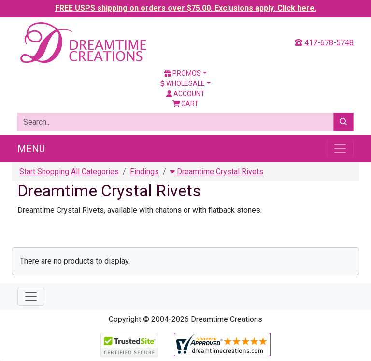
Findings (144, 171)
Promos (182, 73)
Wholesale (182, 83)
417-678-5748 (324, 42)
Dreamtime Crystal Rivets (216, 171)
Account (185, 93)
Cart (185, 104)
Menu (31, 148)
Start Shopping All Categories (69, 171)
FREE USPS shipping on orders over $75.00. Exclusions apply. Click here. (185, 8)
